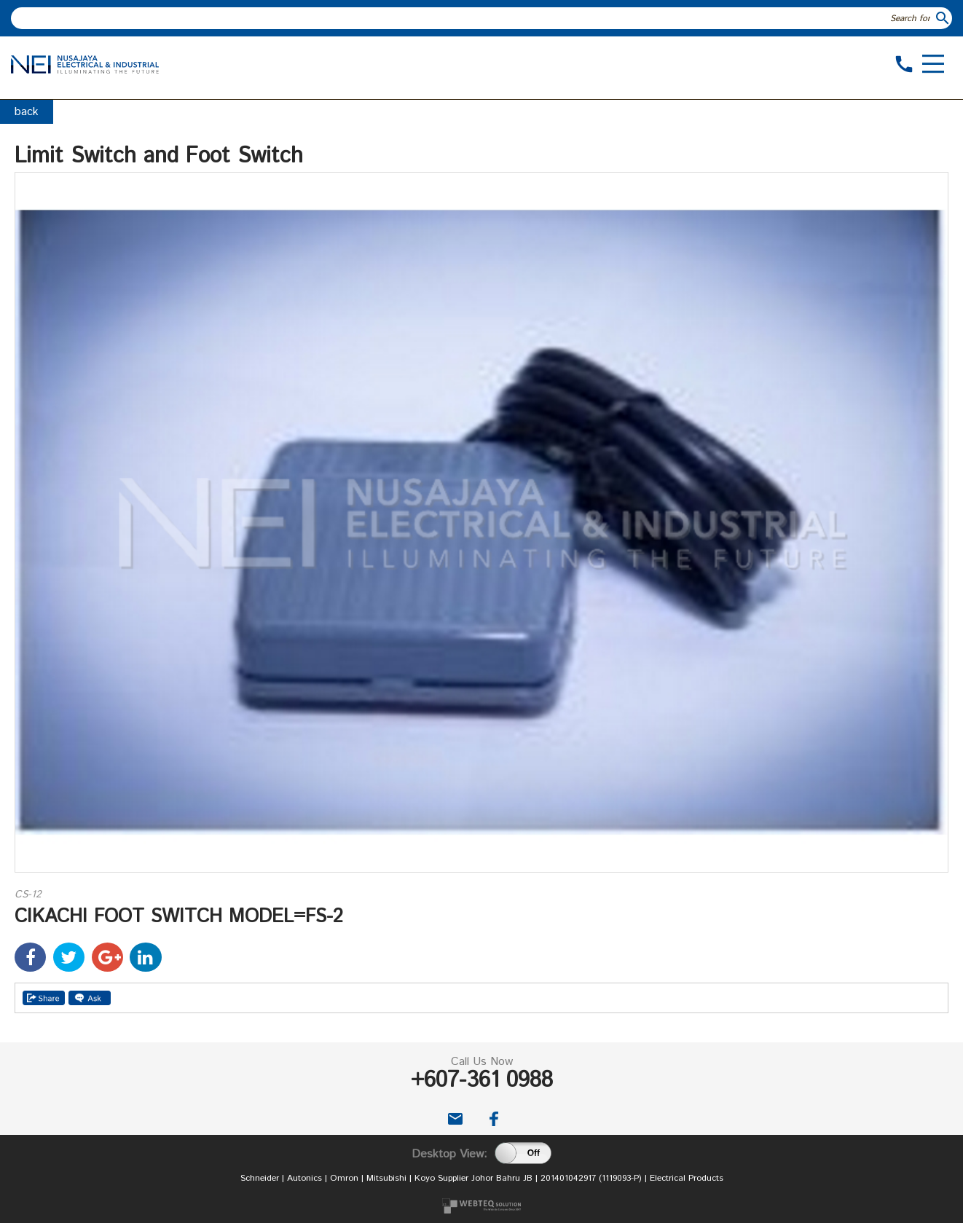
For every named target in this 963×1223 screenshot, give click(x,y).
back (27, 111)
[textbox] (472, 18)
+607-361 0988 (482, 1080)
